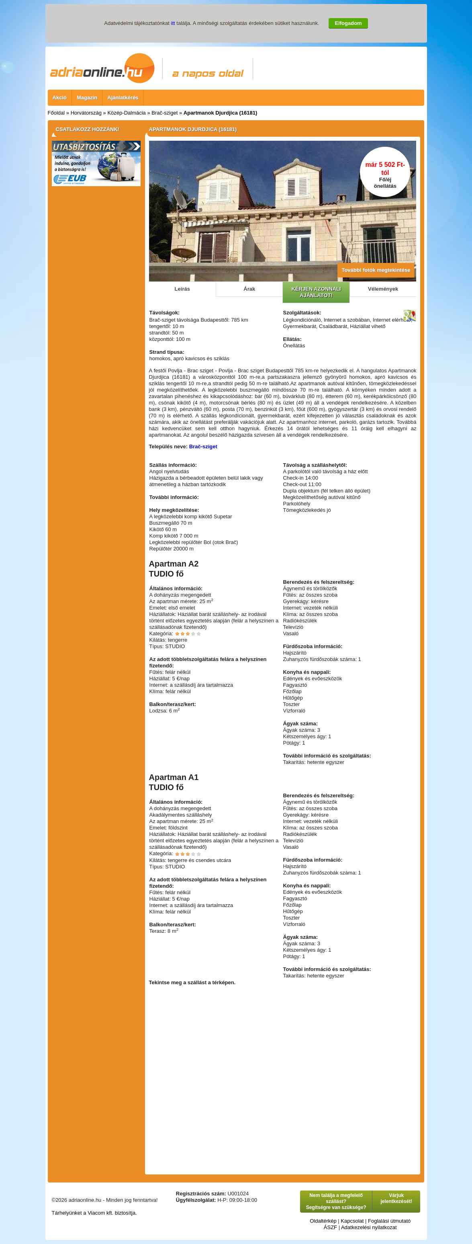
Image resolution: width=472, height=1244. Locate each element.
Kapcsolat (352, 1221)
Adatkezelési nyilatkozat (369, 1227)
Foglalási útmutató (389, 1221)
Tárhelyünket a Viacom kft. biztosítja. (94, 1213)
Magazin (87, 97)
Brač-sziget (164, 113)
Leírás (182, 289)
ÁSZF (330, 1227)
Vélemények (383, 289)
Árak (249, 289)
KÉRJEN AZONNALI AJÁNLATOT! (316, 292)
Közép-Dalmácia (126, 113)
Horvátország (86, 113)
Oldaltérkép (323, 1221)
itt (173, 23)
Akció (60, 97)
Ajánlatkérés (122, 97)
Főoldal (56, 113)
